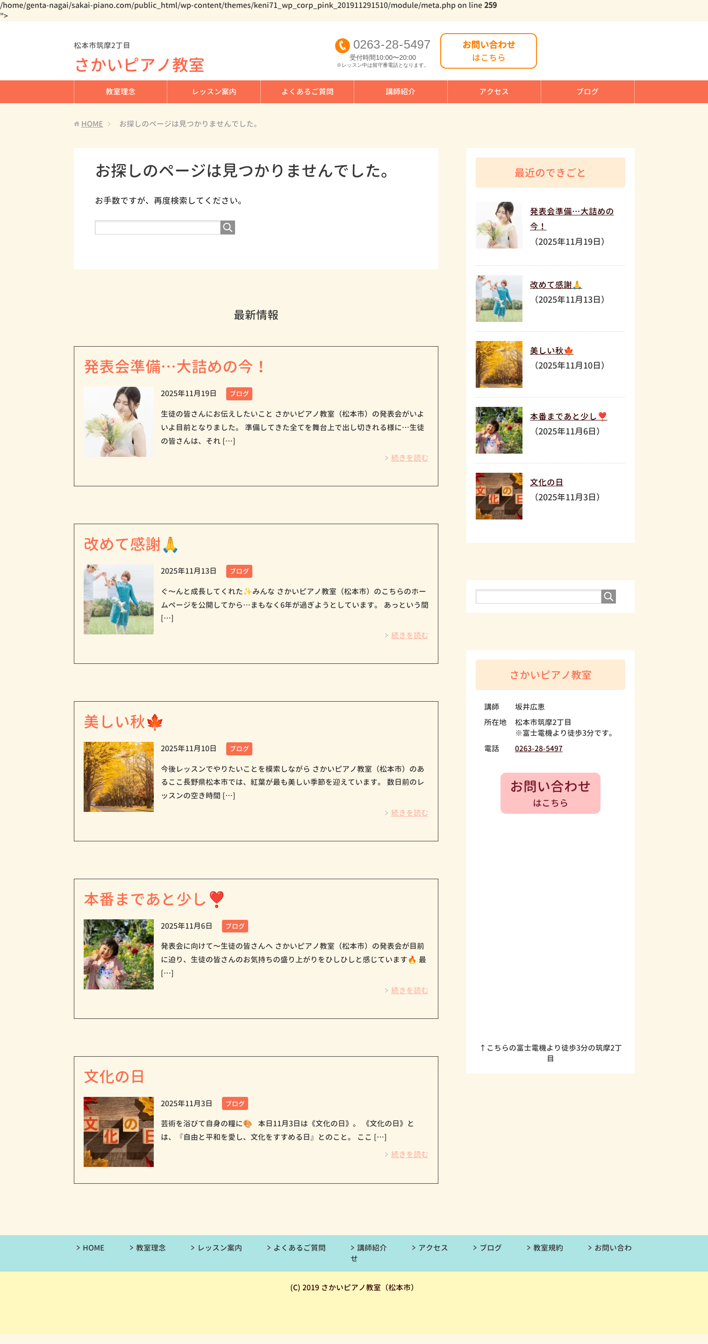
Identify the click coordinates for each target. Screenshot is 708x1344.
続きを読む (410, 460)
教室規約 (548, 1257)
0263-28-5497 (539, 748)
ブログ (587, 91)
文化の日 (117, 1085)
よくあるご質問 (307, 91)
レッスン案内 (214, 91)
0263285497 (395, 44)
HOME (94, 1257)
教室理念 (121, 91)
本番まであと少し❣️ (161, 905)
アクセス (494, 91)
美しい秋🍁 (128, 726)
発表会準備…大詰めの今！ (185, 367)
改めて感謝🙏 (136, 547)
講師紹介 (400, 91)
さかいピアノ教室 (203, 59)
